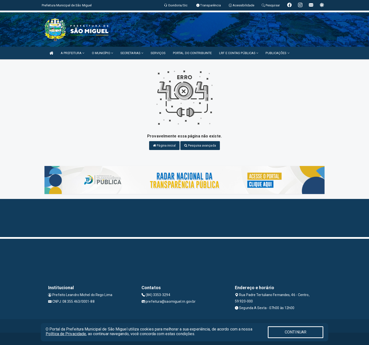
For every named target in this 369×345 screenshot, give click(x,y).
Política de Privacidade (66, 333)
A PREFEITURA (72, 53)
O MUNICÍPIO (102, 53)
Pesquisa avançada (200, 145)
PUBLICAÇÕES (277, 53)
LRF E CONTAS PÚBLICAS (238, 53)
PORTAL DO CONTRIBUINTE (192, 53)
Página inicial (164, 145)
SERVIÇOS (158, 53)
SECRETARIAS (131, 53)
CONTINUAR (295, 332)
